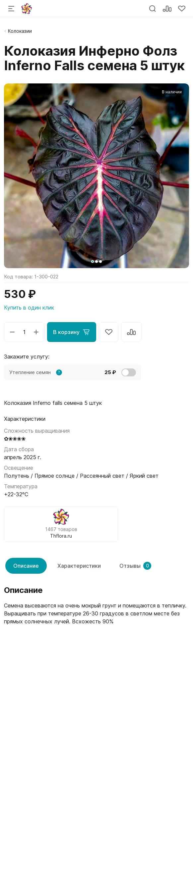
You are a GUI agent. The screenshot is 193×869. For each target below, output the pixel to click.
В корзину (71, 332)
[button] (92, 261)
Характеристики (79, 565)
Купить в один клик (29, 307)
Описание (26, 565)
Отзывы (135, 566)
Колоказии (20, 31)
